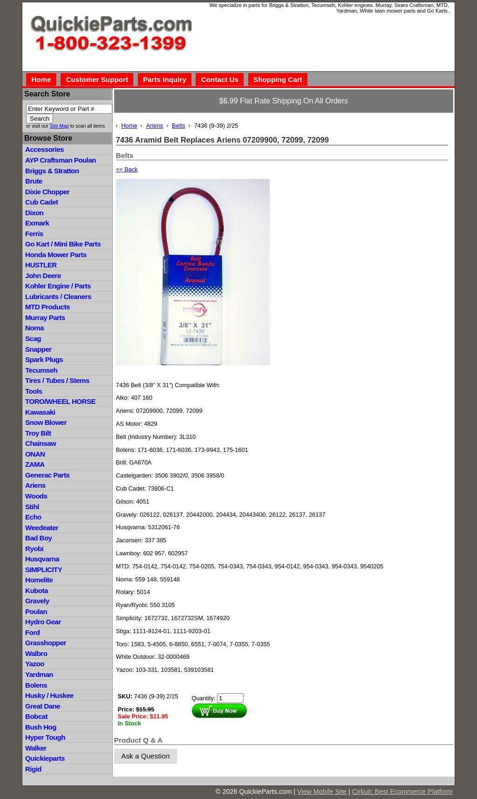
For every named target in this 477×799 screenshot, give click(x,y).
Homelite (39, 580)
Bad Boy (38, 538)
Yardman (39, 674)
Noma (34, 328)
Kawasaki (40, 412)
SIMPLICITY (43, 570)
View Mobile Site (322, 791)
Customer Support (97, 79)
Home (41, 79)
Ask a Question (145, 756)
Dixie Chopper (47, 192)
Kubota (36, 590)
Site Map (59, 126)
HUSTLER (40, 265)
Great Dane (42, 706)
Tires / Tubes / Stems (57, 380)
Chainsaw (40, 443)
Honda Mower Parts (55, 255)
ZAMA (34, 464)
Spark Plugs (44, 359)
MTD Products (47, 307)
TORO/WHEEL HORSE (60, 401)
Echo (33, 517)
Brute (33, 181)
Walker (36, 748)
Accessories (44, 149)
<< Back (127, 169)
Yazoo (34, 664)
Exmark (37, 223)
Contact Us (219, 79)
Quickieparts (45, 758)
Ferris (34, 234)
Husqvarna (42, 559)
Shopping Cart (277, 79)
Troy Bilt (38, 433)
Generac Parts (47, 475)
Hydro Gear (43, 622)
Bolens (36, 685)
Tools (33, 391)
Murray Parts (45, 317)
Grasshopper (45, 643)
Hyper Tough (45, 737)
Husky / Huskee (49, 695)
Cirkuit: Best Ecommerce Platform (402, 791)
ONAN (35, 454)
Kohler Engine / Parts (58, 286)
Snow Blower (46, 422)
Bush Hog (40, 727)
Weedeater (41, 528)
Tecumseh (41, 370)
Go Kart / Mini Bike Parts (63, 244)
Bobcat (36, 716)
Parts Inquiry (164, 79)
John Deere (43, 276)
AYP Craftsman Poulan (60, 160)
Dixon (34, 213)
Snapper (38, 349)
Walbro (36, 653)
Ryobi (34, 549)
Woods (36, 496)
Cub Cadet (41, 202)
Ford (32, 632)
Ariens (35, 485)
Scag (33, 338)
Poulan (36, 611)
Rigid (33, 769)
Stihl (32, 507)
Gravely (37, 601)
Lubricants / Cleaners (58, 296)
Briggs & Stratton (52, 171)
